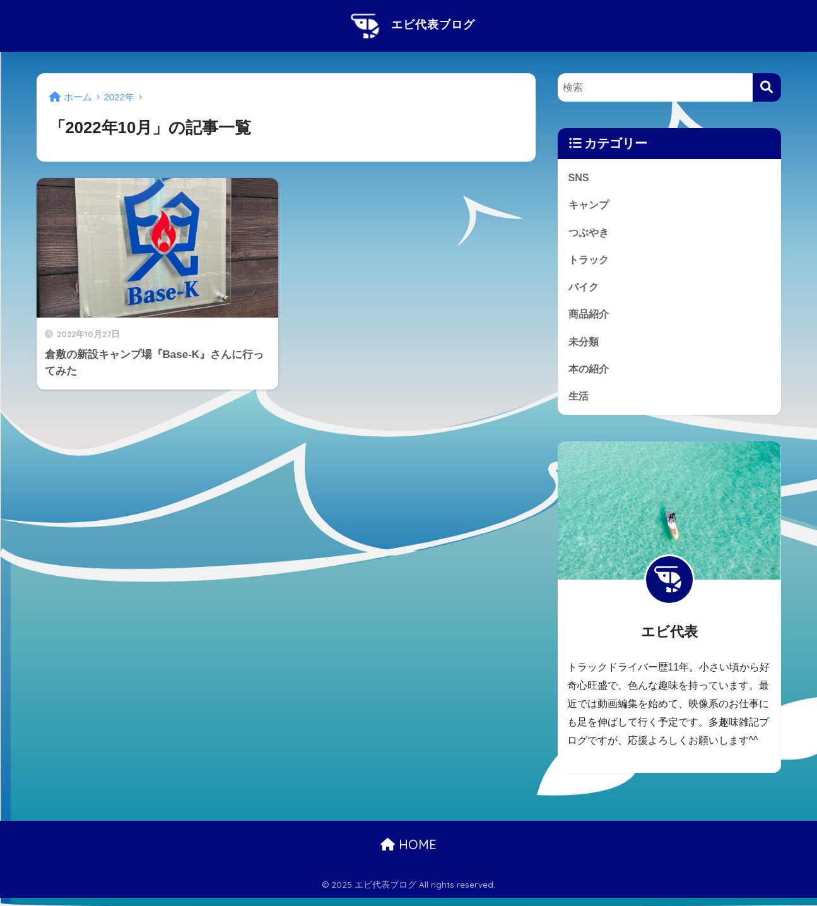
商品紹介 (589, 319)
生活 (579, 404)
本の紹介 (589, 375)
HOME (408, 853)
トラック (589, 262)
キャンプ (589, 206)
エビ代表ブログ (408, 24)
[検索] (767, 87)
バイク (584, 291)
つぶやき (589, 234)
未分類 (584, 347)
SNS (579, 178)
